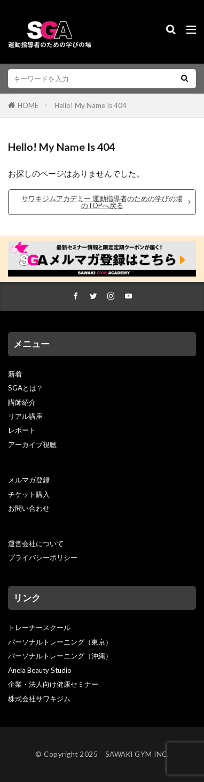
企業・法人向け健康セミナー (53, 684)
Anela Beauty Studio (40, 670)
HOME (28, 105)
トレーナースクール (39, 627)
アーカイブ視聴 (32, 444)
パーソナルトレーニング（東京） (60, 642)
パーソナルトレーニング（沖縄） (60, 655)
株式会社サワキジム (39, 698)
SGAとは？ (25, 388)
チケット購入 (29, 494)
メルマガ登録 (29, 480)
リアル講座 (25, 416)
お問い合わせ (29, 508)
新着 (15, 374)
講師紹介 (22, 402)
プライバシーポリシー (42, 557)
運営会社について (36, 543)
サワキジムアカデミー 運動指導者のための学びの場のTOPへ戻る (102, 202)
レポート (22, 430)
